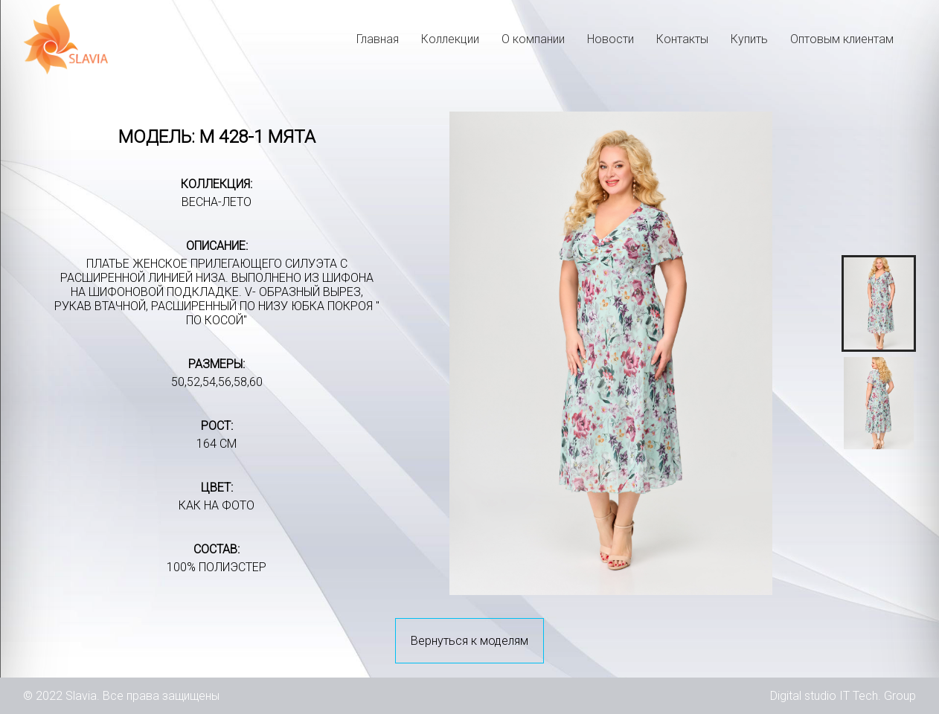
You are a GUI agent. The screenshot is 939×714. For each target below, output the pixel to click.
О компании (533, 39)
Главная (377, 39)
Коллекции (450, 39)
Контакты (682, 39)
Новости (610, 39)
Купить (749, 39)
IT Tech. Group (877, 696)
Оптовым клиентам (842, 39)
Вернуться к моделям (469, 641)
